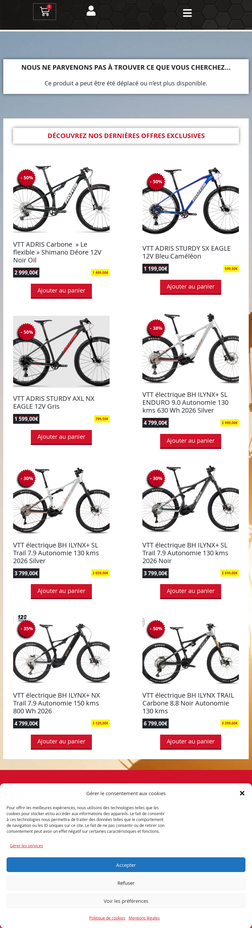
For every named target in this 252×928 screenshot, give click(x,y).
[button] (242, 793)
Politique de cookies (107, 917)
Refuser (126, 883)
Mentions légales (144, 917)
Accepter (126, 865)
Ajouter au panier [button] (61, 290)
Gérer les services (26, 845)
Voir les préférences (126, 901)
